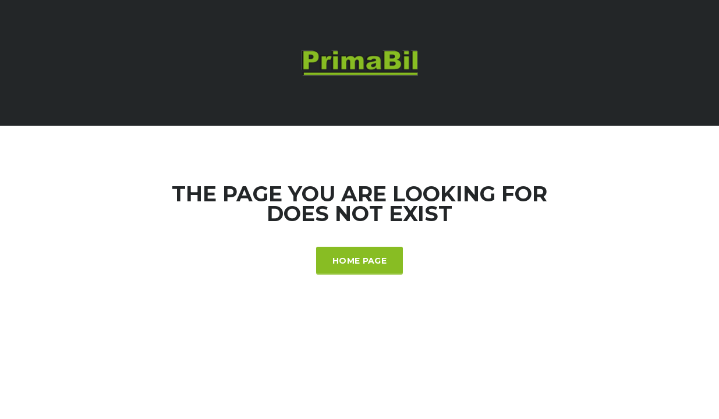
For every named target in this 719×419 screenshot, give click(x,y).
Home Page (359, 260)
